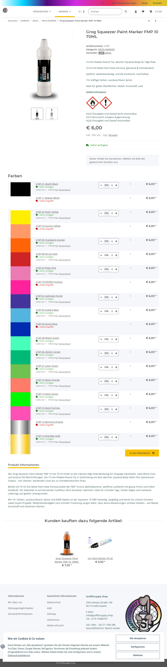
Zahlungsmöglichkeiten (20, 608)
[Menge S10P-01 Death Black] (112, 185)
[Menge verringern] (101, 185)
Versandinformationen (20, 613)
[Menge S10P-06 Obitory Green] (112, 353)
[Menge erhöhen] (116, 185)
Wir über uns (15, 602)
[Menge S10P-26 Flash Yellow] (112, 213)
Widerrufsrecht (55, 625)
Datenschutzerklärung (19, 655)
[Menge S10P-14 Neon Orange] (112, 381)
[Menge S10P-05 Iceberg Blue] (112, 311)
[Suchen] (105, 11)
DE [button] (102, 3)
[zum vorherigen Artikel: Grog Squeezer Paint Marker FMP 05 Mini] (149, 20)
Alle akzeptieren (137, 638)
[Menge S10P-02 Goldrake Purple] (112, 297)
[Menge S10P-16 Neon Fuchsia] (112, 409)
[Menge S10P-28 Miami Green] (112, 339)
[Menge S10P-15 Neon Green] (112, 395)
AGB (49, 608)
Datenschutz (54, 602)
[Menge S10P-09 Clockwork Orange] (112, 241)
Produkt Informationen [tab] (23, 464)
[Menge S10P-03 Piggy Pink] (112, 269)
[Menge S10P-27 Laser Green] (112, 367)
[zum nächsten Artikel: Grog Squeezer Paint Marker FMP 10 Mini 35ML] (155, 20)
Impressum (53, 619)
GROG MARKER (106, 49)
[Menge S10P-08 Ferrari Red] (112, 255)
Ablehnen (137, 655)
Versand (112, 135)
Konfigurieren (138, 647)
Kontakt (157, 3)
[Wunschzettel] (143, 11)
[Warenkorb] (155, 11)
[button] (135, 11)
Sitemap (51, 613)
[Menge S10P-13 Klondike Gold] (112, 437)
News (145, 3)
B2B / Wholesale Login (124, 3)
